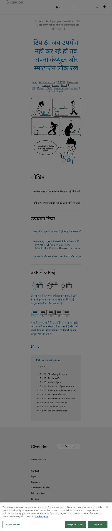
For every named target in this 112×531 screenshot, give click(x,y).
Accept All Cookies (75, 524)
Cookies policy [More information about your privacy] (41, 516)
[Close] (107, 507)
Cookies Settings (12, 524)
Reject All (97, 524)
